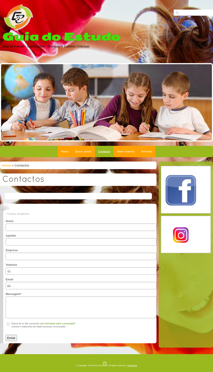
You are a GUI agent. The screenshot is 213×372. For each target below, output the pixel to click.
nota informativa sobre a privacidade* (58, 323)
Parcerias (146, 151)
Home (64, 151)
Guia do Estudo (61, 37)
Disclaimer (132, 365)
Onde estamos (126, 151)
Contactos (104, 151)
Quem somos (83, 151)
